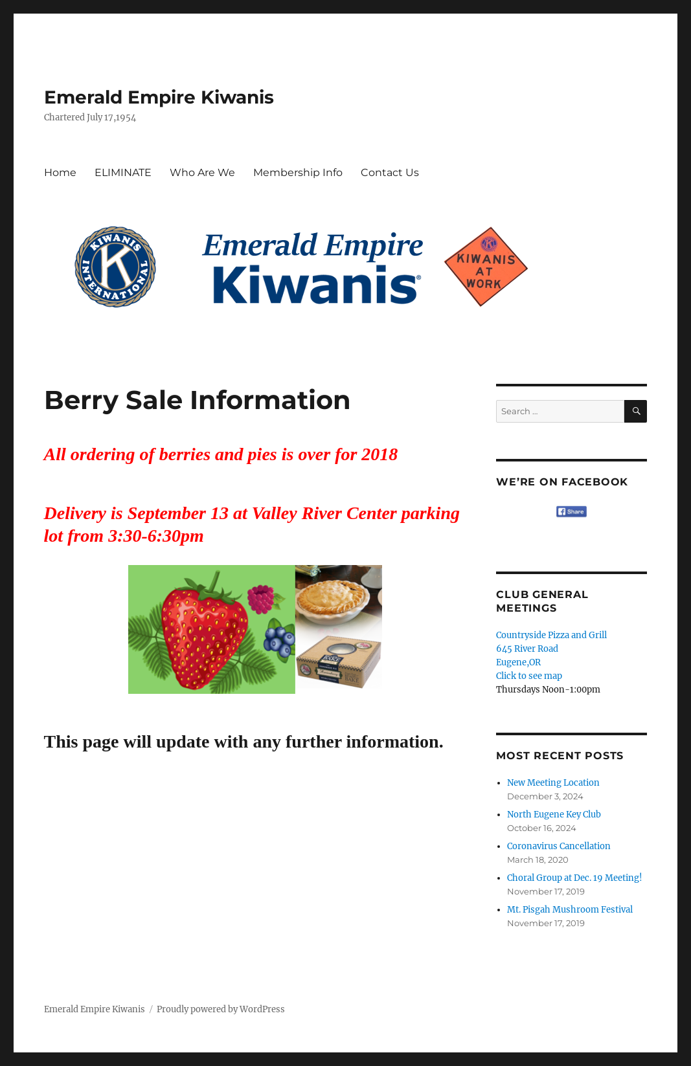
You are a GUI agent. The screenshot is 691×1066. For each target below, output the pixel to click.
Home (60, 172)
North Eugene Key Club (554, 814)
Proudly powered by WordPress (221, 1009)
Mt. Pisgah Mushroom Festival (570, 909)
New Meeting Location (553, 782)
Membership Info (298, 172)
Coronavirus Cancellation (559, 846)
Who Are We (202, 172)
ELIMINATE (123, 172)
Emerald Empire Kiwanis (159, 97)
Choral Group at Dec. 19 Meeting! (574, 877)
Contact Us (390, 172)
